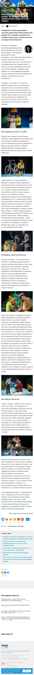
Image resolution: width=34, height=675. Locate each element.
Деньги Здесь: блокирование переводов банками (15, 605)
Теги (4, 526)
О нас (2, 651)
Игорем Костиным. (18, 509)
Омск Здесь (5, 3)
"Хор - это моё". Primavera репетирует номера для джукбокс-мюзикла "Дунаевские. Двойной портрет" (17, 559)
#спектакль (20, 526)
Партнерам (8, 651)
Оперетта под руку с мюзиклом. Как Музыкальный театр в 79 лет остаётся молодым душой (15, 543)
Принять (27, 671)
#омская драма (12, 526)
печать (4, 11)
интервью (23, 459)
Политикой (11, 672)
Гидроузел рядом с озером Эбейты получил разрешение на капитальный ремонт (13, 599)
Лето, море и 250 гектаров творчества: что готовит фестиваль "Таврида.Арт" (15, 611)
